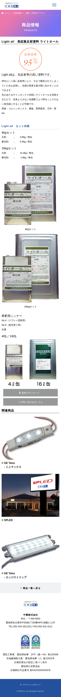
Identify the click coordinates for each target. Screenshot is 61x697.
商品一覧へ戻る (32, 588)
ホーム (7, 13)
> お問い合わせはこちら (30, 402)
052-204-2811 (20, 626)
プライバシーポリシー (32, 685)
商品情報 (18, 13)
